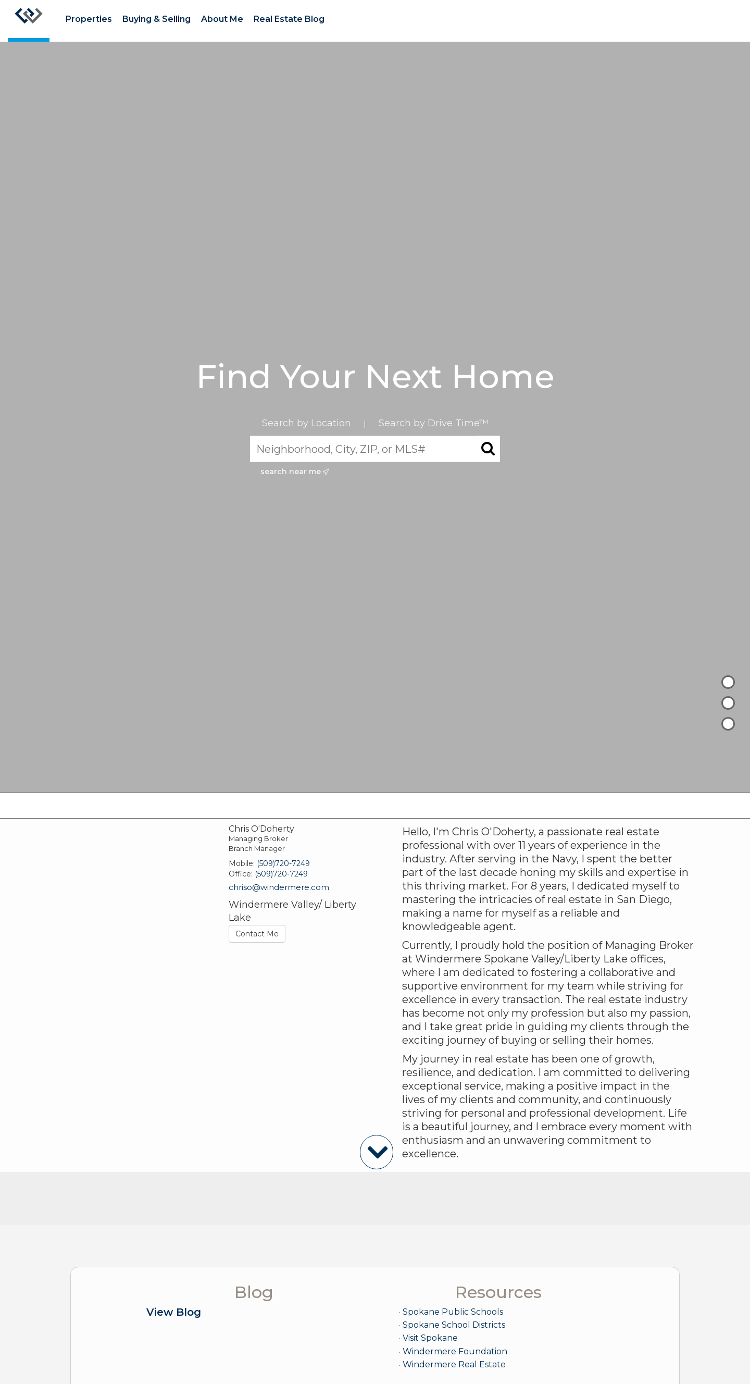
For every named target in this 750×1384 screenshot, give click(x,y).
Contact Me (257, 933)
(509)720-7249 (283, 863)
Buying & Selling (156, 19)
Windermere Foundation (455, 1351)
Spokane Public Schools (453, 1312)
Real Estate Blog (289, 19)
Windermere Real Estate (454, 1364)
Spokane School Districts (454, 1325)
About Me (222, 19)
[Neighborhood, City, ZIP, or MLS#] (375, 449)
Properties (89, 19)
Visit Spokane (430, 1338)
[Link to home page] (28, 21)
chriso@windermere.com (279, 887)
